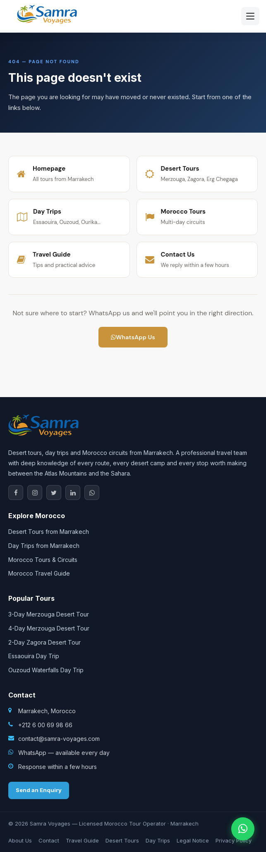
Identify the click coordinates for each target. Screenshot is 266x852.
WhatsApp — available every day (64, 752)
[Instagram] (34, 492)
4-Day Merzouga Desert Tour (48, 628)
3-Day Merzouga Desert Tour (48, 614)
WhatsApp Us (133, 337)
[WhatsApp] (91, 492)
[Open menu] (250, 16)
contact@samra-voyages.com (59, 738)
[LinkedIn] (72, 492)
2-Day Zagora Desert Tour (44, 642)
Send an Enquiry (39, 790)
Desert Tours (122, 840)
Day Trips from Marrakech (43, 545)
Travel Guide (82, 840)
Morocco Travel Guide (39, 573)
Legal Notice (193, 840)
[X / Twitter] (53, 492)
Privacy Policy (234, 840)
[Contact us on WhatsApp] (242, 828)
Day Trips (158, 840)
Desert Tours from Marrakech (48, 531)
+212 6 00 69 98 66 (45, 724)
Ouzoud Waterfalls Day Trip (46, 670)
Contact (48, 840)
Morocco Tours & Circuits (42, 559)
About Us (20, 840)
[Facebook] (15, 492)
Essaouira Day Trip (33, 655)
